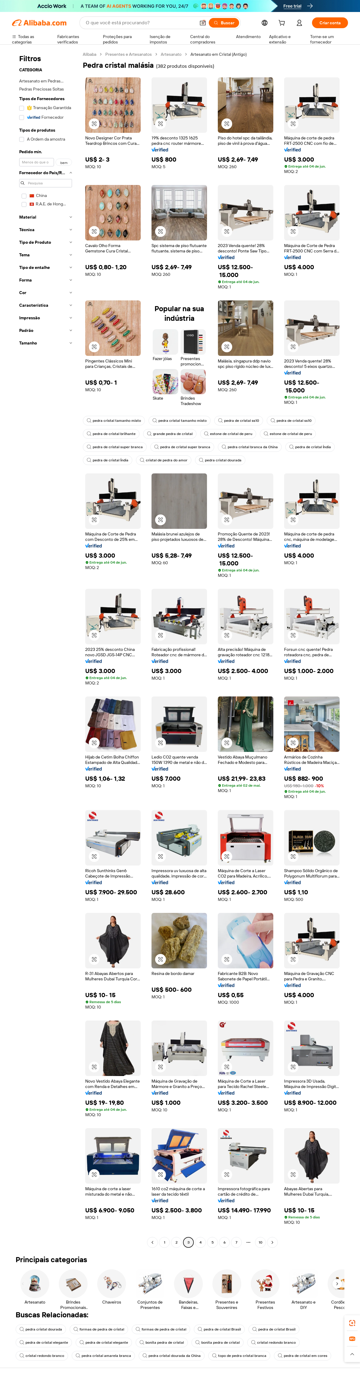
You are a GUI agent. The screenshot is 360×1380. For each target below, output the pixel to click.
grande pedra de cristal (170, 433)
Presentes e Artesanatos (128, 54)
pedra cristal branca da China (250, 447)
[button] (202, 22)
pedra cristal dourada (220, 460)
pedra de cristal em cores (302, 1355)
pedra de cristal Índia (310, 447)
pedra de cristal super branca (115, 447)
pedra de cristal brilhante (111, 433)
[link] (352, 1323)
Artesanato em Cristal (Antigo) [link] (218, 54)
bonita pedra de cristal (162, 1342)
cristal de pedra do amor (164, 460)
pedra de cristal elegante (44, 1342)
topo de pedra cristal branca (239, 1355)
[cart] (282, 23)
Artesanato (171, 54)
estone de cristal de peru (228, 433)
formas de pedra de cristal (99, 1329)
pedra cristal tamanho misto (114, 420)
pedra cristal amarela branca (103, 1355)
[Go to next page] (272, 1242)
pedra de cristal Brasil (219, 1329)
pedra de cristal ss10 (238, 420)
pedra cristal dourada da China (171, 1355)
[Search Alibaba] (140, 22)
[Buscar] (224, 23)
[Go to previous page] (152, 1242)
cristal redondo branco (273, 1342)
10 (260, 1242)
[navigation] (46, 649)
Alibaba (89, 54)
